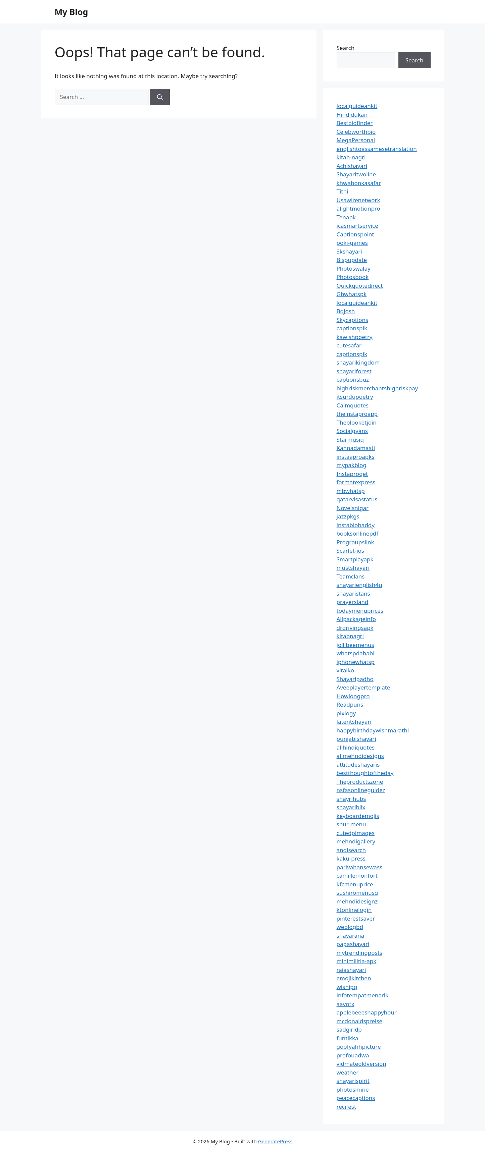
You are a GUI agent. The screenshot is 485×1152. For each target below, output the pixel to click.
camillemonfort (357, 875)
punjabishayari (356, 739)
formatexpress (356, 482)
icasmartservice (357, 225)
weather (348, 1072)
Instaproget (352, 474)
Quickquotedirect (360, 285)
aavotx (345, 1004)
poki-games (352, 242)
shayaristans (353, 593)
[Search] (160, 97)
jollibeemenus (355, 645)
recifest (346, 1106)
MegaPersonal (356, 140)
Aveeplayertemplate (363, 687)
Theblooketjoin (357, 422)
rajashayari (351, 970)
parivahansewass (360, 867)
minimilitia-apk (357, 961)
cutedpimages (356, 833)
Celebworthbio (356, 131)
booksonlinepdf (358, 533)
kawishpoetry (355, 337)
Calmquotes (353, 405)
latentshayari (354, 721)
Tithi (342, 191)
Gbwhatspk (352, 294)
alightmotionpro (358, 208)
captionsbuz (353, 379)
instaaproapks (356, 456)
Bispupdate (352, 260)
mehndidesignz (357, 901)
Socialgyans (352, 431)
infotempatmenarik (363, 995)
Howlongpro (353, 696)
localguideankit (357, 106)
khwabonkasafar (359, 183)
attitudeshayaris (358, 764)
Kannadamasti (356, 448)
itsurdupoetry (355, 396)
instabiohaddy (356, 525)
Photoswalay (354, 268)
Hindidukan (352, 114)
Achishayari (352, 166)
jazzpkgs (348, 516)
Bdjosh (346, 311)
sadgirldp (349, 1029)
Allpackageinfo (356, 619)
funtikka (347, 1038)
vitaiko (345, 670)
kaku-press (351, 858)
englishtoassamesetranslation (377, 149)
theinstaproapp (357, 414)
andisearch (351, 850)
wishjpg (347, 987)
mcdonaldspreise (360, 1021)
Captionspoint (355, 234)
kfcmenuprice (355, 884)
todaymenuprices (360, 610)
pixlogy (346, 713)
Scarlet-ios (350, 550)
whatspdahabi (356, 653)
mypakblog (352, 465)
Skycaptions (353, 320)
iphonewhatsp (356, 662)
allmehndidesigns (360, 756)
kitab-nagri (351, 157)
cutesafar (349, 345)
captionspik (352, 328)
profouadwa (353, 1055)
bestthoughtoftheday (365, 773)
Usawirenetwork (358, 200)
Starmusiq (350, 439)
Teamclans (351, 576)
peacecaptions (356, 1098)
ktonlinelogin (354, 910)
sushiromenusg (357, 892)
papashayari (353, 944)
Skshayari (349, 251)
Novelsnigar (353, 508)
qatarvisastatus (357, 499)
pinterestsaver (356, 918)
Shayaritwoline (356, 174)
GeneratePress (275, 1141)
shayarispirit (353, 1081)
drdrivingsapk (355, 628)
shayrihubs (351, 799)
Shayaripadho (355, 679)
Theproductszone (360, 781)
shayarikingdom (358, 362)
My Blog (71, 11)
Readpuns (350, 704)
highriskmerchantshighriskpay (377, 388)
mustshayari (353, 567)
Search (346, 48)
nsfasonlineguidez (361, 790)
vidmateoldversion (361, 1063)
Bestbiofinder (355, 123)
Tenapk (346, 217)
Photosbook (353, 277)
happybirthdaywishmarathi (373, 730)
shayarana (351, 935)
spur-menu (351, 824)
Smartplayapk (355, 559)
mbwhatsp (351, 491)
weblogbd (350, 927)
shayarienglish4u (359, 585)
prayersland (353, 602)
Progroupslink (355, 542)
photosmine (353, 1089)
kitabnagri (350, 636)
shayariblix (351, 807)
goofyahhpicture (359, 1046)
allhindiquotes (356, 747)
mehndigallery (356, 841)
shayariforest (354, 371)
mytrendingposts (359, 952)
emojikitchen (354, 978)
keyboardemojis (358, 816)
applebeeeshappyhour (367, 1012)
